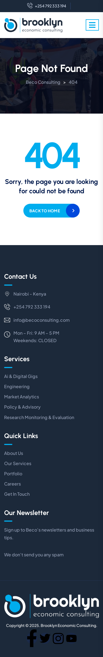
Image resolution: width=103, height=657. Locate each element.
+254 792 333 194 (46, 6)
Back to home (44, 210)
